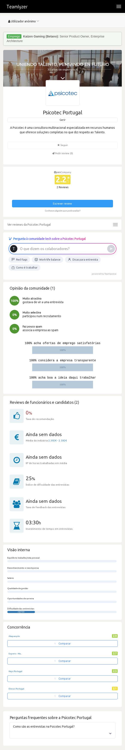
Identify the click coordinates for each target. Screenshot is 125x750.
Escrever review (62, 203)
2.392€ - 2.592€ (57, 440)
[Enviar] (111, 249)
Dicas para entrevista (83, 259)
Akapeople (14, 636)
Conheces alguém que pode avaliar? (62, 211)
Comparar (62, 643)
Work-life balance (47, 259)
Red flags (19, 259)
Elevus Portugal (16, 689)
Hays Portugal (15, 671)
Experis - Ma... (15, 653)
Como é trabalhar (24, 267)
